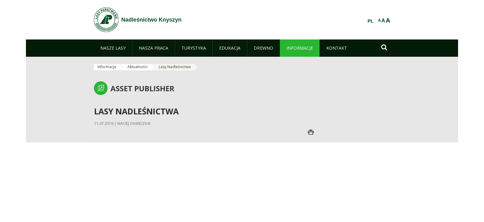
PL (370, 20)
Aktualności (137, 66)
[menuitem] (113, 48)
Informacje (107, 66)
